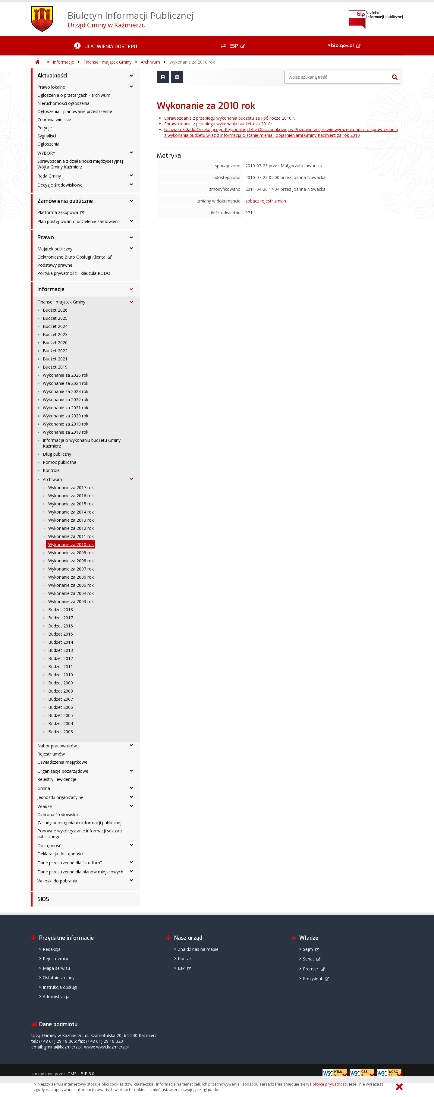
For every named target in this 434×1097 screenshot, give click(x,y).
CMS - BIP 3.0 (81, 1074)
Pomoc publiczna (59, 462)
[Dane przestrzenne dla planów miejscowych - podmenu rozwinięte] (131, 871)
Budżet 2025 (55, 318)
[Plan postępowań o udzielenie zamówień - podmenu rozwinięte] (131, 221)
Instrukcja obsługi (60, 987)
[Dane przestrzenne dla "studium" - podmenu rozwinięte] (131, 862)
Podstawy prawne (54, 265)
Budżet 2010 (60, 674)
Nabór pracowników (57, 746)
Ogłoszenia (48, 144)
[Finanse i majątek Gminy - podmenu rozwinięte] (131, 302)
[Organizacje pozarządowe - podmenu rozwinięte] (131, 770)
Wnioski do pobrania (57, 881)
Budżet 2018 (60, 609)
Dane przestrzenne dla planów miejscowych (80, 872)
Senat (308, 959)
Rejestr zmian (56, 958)
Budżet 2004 (60, 723)
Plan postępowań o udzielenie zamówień (77, 221)
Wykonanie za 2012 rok (71, 528)
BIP (181, 968)
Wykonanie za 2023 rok (65, 391)
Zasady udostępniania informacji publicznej (79, 822)
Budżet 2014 (60, 642)
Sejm (308, 949)
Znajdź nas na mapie (198, 949)
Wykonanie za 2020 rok (65, 416)
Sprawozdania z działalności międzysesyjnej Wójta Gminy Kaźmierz (80, 164)
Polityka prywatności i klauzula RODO (73, 273)
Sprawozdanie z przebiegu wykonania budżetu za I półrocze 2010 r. (229, 118)
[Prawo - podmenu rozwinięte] (131, 237)
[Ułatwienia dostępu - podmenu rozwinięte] (105, 45)
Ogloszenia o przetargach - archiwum (73, 95)
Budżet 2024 (55, 326)
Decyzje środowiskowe (60, 185)
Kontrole (51, 470)
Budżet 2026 (55, 310)
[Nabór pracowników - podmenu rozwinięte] (131, 745)
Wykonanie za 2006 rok (71, 577)
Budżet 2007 (60, 699)
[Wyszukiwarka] (337, 77)
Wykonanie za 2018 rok (65, 432)
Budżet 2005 (60, 715)
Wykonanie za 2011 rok (71, 536)
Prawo (45, 237)
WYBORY (46, 153)
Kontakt (185, 958)
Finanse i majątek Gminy (107, 62)
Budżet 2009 (60, 683)
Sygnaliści (46, 136)
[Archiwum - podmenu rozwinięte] (131, 479)
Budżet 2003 (60, 731)
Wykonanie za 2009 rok (71, 552)
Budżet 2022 (55, 351)
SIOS (43, 899)
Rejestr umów (51, 754)
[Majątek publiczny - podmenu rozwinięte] (131, 248)
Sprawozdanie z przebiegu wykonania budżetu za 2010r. (218, 124)
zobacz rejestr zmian (265, 201)
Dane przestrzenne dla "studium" (69, 863)
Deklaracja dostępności (60, 854)
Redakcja (52, 949)
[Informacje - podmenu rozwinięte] (131, 289)
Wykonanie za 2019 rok (65, 424)
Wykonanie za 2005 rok (71, 585)
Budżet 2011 (60, 666)
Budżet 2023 (55, 334)
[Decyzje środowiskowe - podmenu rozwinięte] (131, 184)
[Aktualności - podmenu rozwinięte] (131, 75)
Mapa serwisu (56, 968)
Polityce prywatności (328, 1084)
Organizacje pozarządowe (62, 771)
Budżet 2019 (55, 367)
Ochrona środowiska (57, 814)
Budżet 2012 (60, 658)
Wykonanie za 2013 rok (71, 520)
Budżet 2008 (60, 691)
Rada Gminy (49, 176)
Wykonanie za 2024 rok (65, 383)
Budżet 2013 (60, 650)
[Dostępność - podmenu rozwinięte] (131, 845)
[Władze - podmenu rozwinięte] (131, 806)
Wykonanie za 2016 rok (71, 495)
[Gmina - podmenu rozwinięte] (131, 788)
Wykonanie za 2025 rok (65, 375)
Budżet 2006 (60, 707)
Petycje (44, 127)
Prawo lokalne (51, 87)
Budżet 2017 (60, 618)
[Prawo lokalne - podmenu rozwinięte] (131, 86)
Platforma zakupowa (57, 212)
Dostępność (49, 845)
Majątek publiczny (54, 249)
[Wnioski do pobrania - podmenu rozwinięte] (131, 880)
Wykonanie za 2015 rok (71, 504)
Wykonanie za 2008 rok (71, 561)
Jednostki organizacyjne (60, 797)
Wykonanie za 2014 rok (71, 512)
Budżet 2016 (60, 626)
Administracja (56, 996)
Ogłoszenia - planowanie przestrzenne (74, 111)
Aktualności (52, 75)
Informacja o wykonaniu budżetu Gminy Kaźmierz (82, 443)
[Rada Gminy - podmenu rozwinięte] (131, 175)
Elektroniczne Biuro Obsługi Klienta (71, 257)
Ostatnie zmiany (58, 977)
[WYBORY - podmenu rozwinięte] (131, 152)
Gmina (43, 788)
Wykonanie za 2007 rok (71, 569)
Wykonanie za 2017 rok (71, 487)
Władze (44, 806)
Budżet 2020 (55, 342)
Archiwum (150, 62)
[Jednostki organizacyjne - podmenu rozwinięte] (131, 797)
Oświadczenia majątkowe (62, 762)
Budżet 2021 (55, 359)
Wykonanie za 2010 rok (192, 62)
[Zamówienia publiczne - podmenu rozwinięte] (131, 201)
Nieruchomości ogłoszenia (63, 103)
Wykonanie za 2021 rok (65, 407)
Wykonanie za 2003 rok (71, 601)
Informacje (63, 62)
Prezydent (312, 978)
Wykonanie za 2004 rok (71, 593)
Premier (310, 969)
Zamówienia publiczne (65, 201)
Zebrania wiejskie (54, 119)
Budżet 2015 (60, 634)
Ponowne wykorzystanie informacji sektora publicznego (79, 833)
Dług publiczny (57, 454)
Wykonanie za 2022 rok (65, 399)
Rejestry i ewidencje (56, 779)
